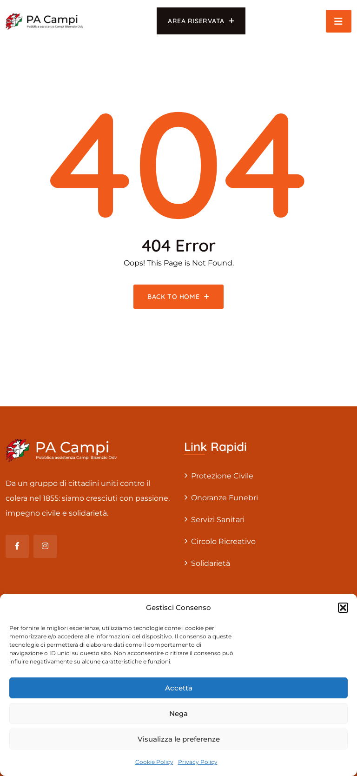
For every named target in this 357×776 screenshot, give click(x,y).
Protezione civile (222, 475)
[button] (343, 607)
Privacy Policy (198, 761)
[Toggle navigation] (338, 21)
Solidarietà (210, 563)
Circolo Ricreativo (223, 541)
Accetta (178, 687)
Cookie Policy (154, 761)
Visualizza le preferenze (179, 739)
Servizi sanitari (218, 519)
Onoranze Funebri (224, 497)
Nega (178, 713)
